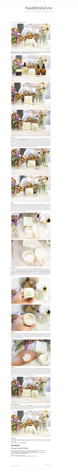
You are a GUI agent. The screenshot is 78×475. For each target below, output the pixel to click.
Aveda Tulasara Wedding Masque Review (19, 22)
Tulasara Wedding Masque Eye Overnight (28, 52)
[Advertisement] (39, 18)
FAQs (39, 11)
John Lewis (48, 405)
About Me (29, 11)
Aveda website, (29, 405)
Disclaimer (51, 11)
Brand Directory (44, 11)
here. (38, 51)
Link (14, 404)
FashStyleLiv (39, 8)
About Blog (34, 11)
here (45, 138)
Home (24, 11)
